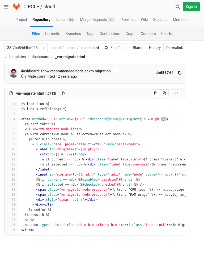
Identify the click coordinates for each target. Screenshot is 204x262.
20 (11, 200)
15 (11, 174)
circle (71, 48)
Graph (130, 34)
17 (11, 184)
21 (11, 205)
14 (11, 169)
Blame (135, 48)
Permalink (172, 48)
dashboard (90, 48)
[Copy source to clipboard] (153, 93)
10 (11, 149)
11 (11, 154)
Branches (73, 34)
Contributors (110, 34)
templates (17, 57)
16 (11, 179)
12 (11, 159)
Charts (166, 34)
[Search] (177, 6)
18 (11, 189)
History (152, 48)
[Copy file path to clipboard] (63, 93)
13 (11, 164)
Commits (52, 34)
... (115, 71)
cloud (49, 6)
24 (11, 220)
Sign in (191, 7)
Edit (173, 93)
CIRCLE (31, 6)
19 (11, 194)
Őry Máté (28, 76)
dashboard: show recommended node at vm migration (66, 71)
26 (11, 230)
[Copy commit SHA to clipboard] (177, 72)
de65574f (162, 73)
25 (11, 225)
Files (36, 34)
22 (11, 210)
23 (11, 215)
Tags (90, 34)
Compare (148, 34)
